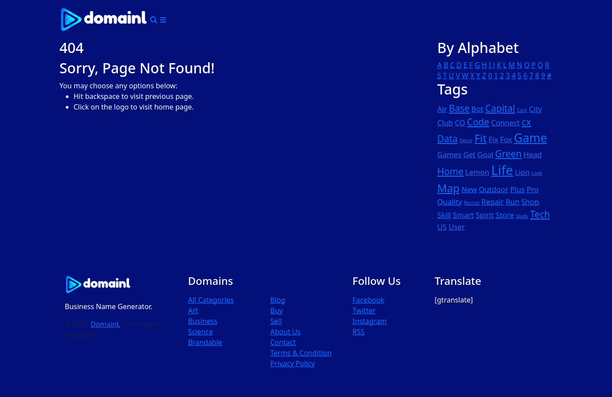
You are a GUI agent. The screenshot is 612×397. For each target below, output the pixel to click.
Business (202, 321)
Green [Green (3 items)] (508, 153)
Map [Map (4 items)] (448, 188)
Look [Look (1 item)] (537, 173)
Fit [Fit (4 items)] (481, 138)
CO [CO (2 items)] (460, 122)
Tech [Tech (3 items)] (540, 214)
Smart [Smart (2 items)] (463, 215)
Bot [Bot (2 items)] (477, 109)
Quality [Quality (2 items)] (449, 202)
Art (193, 310)
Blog (277, 300)
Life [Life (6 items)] (502, 170)
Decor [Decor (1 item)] (466, 140)
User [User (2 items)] (457, 227)
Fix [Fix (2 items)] (493, 139)
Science (200, 332)
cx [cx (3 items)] (526, 122)
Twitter (364, 310)
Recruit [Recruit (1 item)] (471, 203)
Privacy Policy (292, 363)
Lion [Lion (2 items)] (522, 172)
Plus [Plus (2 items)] (517, 189)
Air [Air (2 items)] (442, 109)
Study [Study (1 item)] (522, 216)
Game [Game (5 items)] (530, 137)
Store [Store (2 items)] (505, 215)
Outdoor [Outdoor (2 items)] (493, 189)
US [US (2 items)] (442, 227)
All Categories (211, 300)
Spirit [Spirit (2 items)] (484, 215)
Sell (276, 321)
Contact (283, 342)
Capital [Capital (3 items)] (500, 108)
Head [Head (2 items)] (533, 154)
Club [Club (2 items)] (445, 122)
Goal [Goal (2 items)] (485, 154)
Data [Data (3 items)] (447, 138)
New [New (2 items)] (469, 189)
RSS (359, 332)
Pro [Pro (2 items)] (533, 189)
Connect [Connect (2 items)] (505, 122)
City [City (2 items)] (535, 109)
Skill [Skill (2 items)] (444, 215)
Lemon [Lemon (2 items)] (477, 172)
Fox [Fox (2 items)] (506, 139)
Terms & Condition (301, 353)
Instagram (370, 321)
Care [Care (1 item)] (522, 110)
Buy (276, 310)
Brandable (205, 342)
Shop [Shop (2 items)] (530, 202)
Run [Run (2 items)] (512, 202)
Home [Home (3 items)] (450, 171)
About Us (285, 332)
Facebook (368, 300)
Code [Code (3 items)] (478, 122)
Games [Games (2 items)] (449, 154)
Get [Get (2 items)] (469, 154)
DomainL (106, 324)
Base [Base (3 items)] (459, 108)
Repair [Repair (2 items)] (492, 202)
